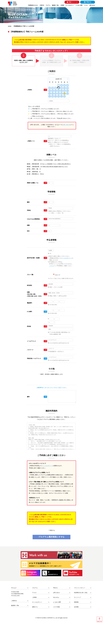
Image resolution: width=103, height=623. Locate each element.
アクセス (34, 592)
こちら (51, 265)
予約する (88, 2)
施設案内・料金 (15, 605)
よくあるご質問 (57, 602)
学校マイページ (73, 2)
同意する (51, 530)
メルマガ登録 (56, 607)
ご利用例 (34, 597)
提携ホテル (35, 607)
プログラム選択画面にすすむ (51, 537)
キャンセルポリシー (66, 258)
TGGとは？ (14, 587)
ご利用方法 (14, 600)
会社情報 (76, 607)
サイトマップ (77, 597)
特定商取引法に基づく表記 (80, 592)
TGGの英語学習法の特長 (17, 593)
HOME (9, 26)
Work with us (56, 597)
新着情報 (76, 602)
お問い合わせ (66, 124)
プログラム (35, 587)
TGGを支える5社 (15, 595)
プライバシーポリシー (79, 587)
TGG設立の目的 (15, 591)
